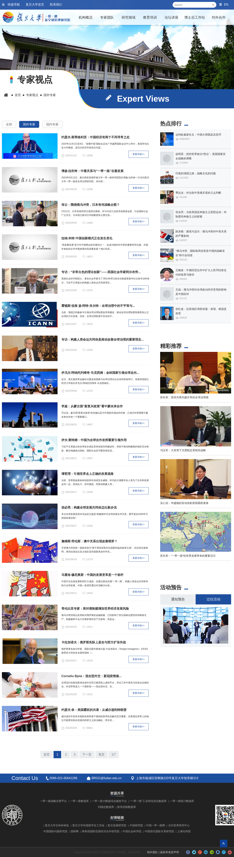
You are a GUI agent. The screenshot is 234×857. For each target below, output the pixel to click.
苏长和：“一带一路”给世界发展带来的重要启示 (188, 555)
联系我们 (56, 4)
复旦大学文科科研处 (57, 825)
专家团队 (107, 17)
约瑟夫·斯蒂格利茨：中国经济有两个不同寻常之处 (95, 137)
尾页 (101, 754)
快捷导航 (14, 4)
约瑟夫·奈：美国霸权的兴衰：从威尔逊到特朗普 (94, 709)
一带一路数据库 (79, 801)
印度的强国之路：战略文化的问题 (196, 173)
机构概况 (85, 17)
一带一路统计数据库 (182, 801)
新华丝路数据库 (126, 806)
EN (226, 4)
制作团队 (152, 852)
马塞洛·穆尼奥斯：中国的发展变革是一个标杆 (92, 574)
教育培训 (150, 17)
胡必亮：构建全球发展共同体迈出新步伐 (89, 507)
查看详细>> (138, 154)
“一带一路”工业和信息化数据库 (148, 801)
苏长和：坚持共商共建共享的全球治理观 (184, 397)
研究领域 (128, 17)
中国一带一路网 (155, 825)
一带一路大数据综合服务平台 (109, 801)
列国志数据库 (106, 806)
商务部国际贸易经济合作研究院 (100, 831)
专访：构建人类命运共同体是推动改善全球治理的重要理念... (102, 339)
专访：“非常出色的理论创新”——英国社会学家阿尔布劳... (101, 272)
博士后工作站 (194, 17)
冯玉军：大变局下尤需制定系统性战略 (183, 450)
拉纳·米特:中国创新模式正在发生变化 (86, 238)
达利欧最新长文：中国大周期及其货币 (198, 134)
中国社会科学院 (132, 831)
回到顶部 (223, 843)
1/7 (113, 754)
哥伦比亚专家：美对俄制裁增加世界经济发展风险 (95, 608)
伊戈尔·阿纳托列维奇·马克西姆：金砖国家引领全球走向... (100, 372)
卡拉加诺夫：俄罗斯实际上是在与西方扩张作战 (93, 642)
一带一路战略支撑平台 (53, 801)
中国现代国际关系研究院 (159, 831)
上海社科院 (184, 831)
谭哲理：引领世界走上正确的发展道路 (87, 473)
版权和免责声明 (169, 852)
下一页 (86, 754)
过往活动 (213, 599)
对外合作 (219, 17)
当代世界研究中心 (179, 825)
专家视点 (32, 95)
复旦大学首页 (35, 4)
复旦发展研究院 (117, 825)
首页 (18, 95)
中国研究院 (136, 825)
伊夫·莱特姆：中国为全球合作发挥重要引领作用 (94, 440)
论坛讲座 (171, 17)
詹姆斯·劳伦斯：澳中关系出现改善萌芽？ (89, 541)
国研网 (75, 831)
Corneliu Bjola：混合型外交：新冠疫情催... (91, 676)
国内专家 (52, 124)
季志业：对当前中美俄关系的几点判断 (198, 192)
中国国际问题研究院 (55, 831)
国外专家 (50, 95)
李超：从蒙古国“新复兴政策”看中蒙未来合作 (92, 406)
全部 (9, 124)
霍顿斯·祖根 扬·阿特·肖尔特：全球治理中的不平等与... (98, 305)
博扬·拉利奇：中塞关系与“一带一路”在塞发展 (92, 171)
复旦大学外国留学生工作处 (88, 825)
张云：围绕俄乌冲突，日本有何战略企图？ (90, 204)
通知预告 (178, 599)
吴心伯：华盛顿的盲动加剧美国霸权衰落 (184, 503)
